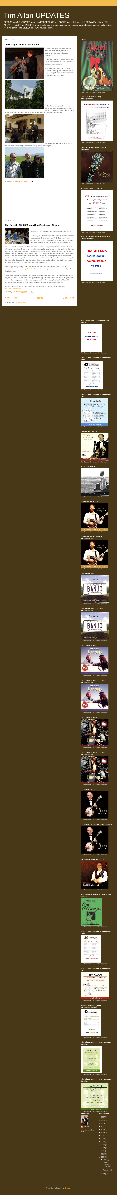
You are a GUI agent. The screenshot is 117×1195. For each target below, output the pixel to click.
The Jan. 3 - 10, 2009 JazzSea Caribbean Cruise (32, 225)
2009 (103, 1157)
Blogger (67, 1188)
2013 (103, 1148)
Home (40, 298)
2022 (103, 1126)
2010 (103, 1154)
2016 (103, 1138)
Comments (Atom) (21, 303)
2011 (103, 1151)
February (106, 1170)
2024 (103, 1120)
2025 (103, 1117)
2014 (103, 1145)
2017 (103, 1135)
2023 (103, 1123)
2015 (103, 1141)
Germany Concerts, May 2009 (22, 44)
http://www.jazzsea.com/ (13, 289)
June (105, 1160)
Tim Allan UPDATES (36, 15)
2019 (103, 1132)
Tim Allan (87, 1127)
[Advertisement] (39, 201)
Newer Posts (11, 298)
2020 (103, 1129)
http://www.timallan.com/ (32, 269)
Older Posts (68, 298)
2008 (103, 1174)
